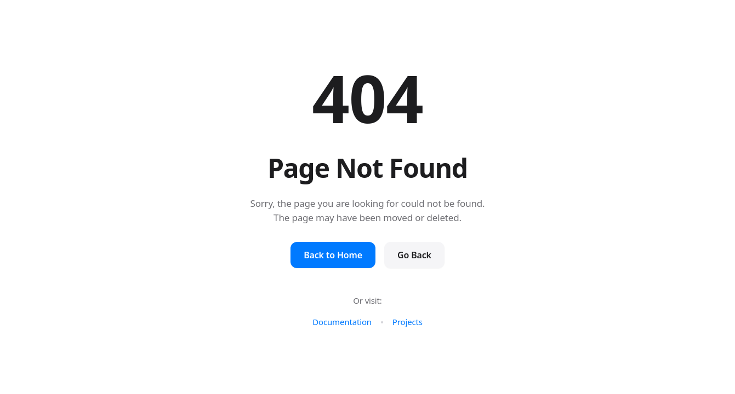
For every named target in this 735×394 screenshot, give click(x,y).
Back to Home (333, 255)
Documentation (342, 321)
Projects (407, 321)
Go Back (414, 255)
